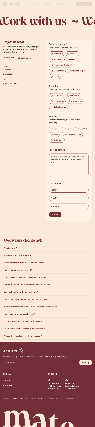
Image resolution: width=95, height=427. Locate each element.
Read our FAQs (17, 398)
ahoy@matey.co (40, 398)
